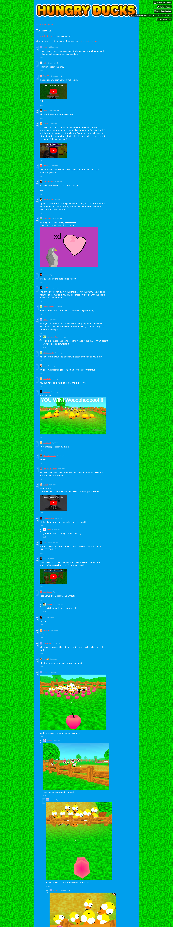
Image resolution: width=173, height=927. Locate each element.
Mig (44, 617)
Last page (95, 41)
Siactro (49, 529)
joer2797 (46, 288)
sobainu (45, 123)
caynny (45, 320)
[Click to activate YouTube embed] (53, 91)
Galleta (45, 485)
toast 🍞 (46, 659)
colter (45, 63)
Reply (41, 57)
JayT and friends (48, 181)
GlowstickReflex (48, 518)
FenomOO (46, 166)
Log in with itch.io (44, 36)
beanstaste (47, 379)
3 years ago (55, 218)
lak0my (45, 47)
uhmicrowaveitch (48, 307)
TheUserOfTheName (50, 469)
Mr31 (45, 558)
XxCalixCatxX (48, 643)
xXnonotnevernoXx (49, 456)
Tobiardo (46, 275)
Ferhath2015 (51, 604)
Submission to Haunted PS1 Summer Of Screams (150, 15)
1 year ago (51, 63)
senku (45, 366)
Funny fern (46, 392)
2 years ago (54, 76)
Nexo (45, 542)
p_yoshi (45, 672)
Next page (84, 41)
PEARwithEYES (48, 199)
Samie (45, 110)
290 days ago (53, 47)
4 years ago (60, 456)
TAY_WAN (46, 76)
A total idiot (47, 443)
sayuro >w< (47, 218)
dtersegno (46, 630)
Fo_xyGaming (47, 592)
